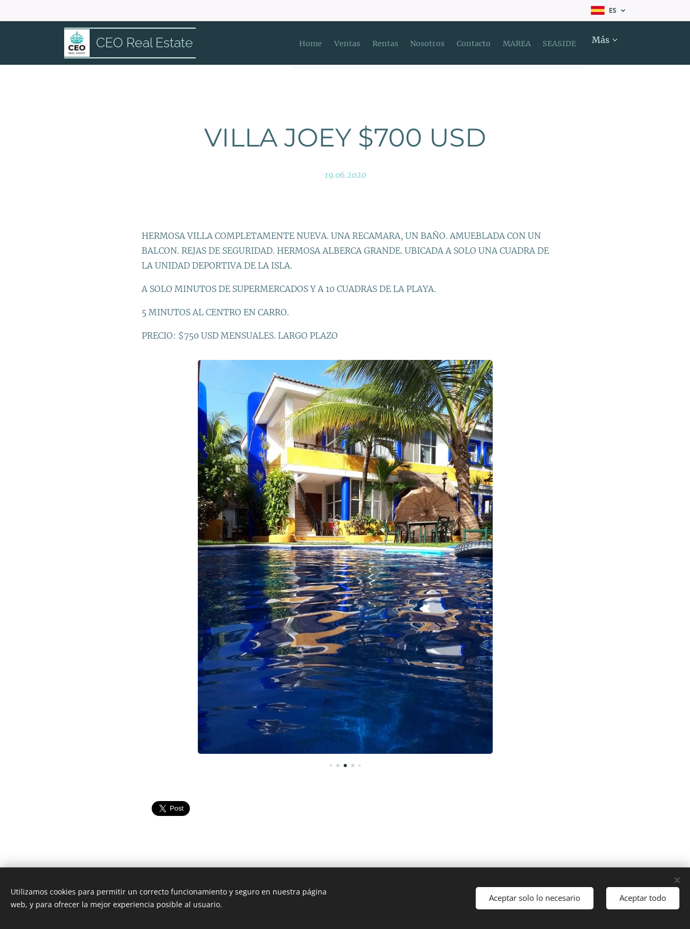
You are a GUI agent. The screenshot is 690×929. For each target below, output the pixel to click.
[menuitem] (298, 43)
